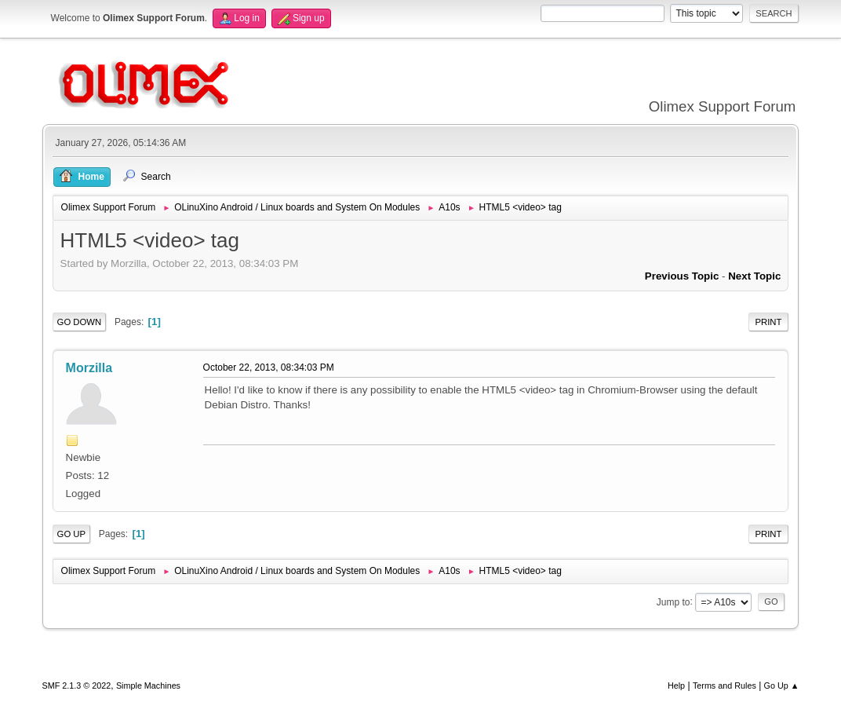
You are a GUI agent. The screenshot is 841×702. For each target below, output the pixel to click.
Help (676, 685)
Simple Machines (148, 685)
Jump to (673, 601)
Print (768, 322)
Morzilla (89, 368)
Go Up (71, 534)
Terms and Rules (724, 685)
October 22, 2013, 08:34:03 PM (268, 367)
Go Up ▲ (781, 685)
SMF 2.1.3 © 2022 (76, 685)
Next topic (754, 276)
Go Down (79, 322)
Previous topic (682, 276)
